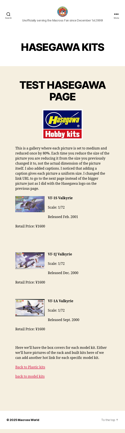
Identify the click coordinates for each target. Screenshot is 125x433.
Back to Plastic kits (30, 371)
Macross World (28, 424)
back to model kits (30, 380)
